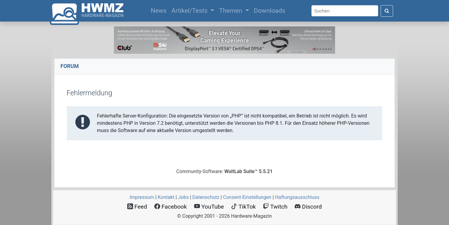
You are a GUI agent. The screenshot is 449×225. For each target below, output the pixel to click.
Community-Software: (224, 171)
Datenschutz (205, 197)
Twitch (275, 206)
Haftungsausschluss (297, 197)
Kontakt (166, 197)
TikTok (243, 206)
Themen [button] (231, 10)
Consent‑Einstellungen (247, 197)
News (160, 10)
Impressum (142, 197)
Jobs (183, 197)
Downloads (269, 10)
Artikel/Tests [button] (190, 10)
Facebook (170, 206)
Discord (308, 206)
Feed (137, 206)
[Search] (344, 10)
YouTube (209, 206)
